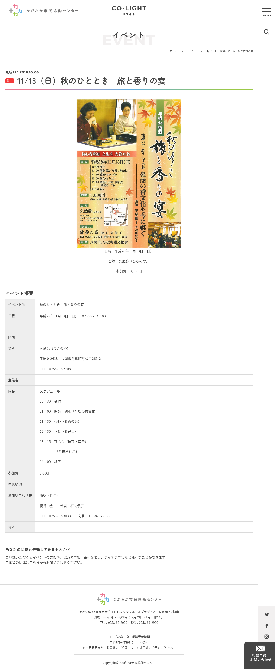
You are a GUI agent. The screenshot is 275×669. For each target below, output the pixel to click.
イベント (191, 51)
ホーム (174, 51)
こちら (34, 562)
